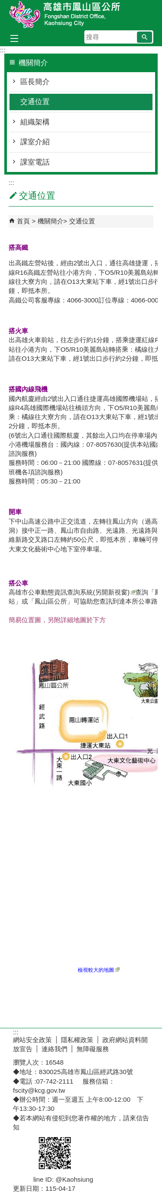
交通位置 (35, 102)
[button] (144, 37)
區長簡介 (35, 82)
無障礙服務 (92, 1049)
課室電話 (35, 162)
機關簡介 (51, 221)
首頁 (23, 221)
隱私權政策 (77, 1039)
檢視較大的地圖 (99, 970)
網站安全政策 (32, 1039)
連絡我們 (54, 1049)
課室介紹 (35, 142)
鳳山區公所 (81, 14)
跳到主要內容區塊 (4, 4)
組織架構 (35, 122)
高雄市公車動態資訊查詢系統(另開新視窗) (72, 592)
